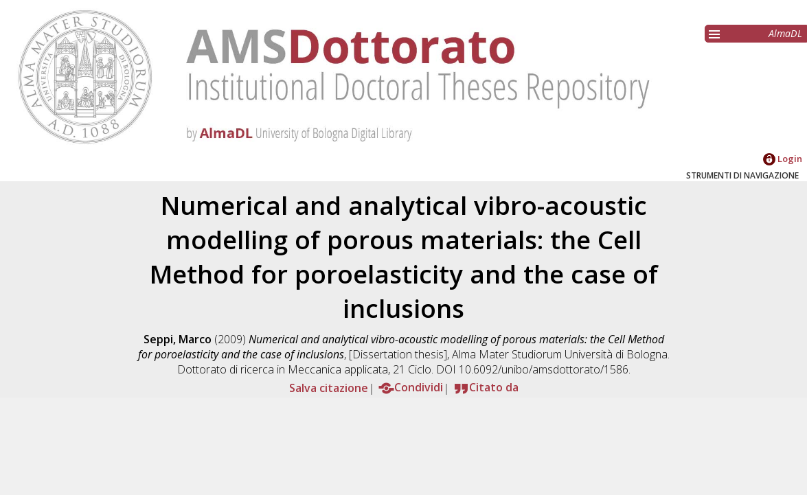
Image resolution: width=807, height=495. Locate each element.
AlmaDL (785, 33)
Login (782, 158)
